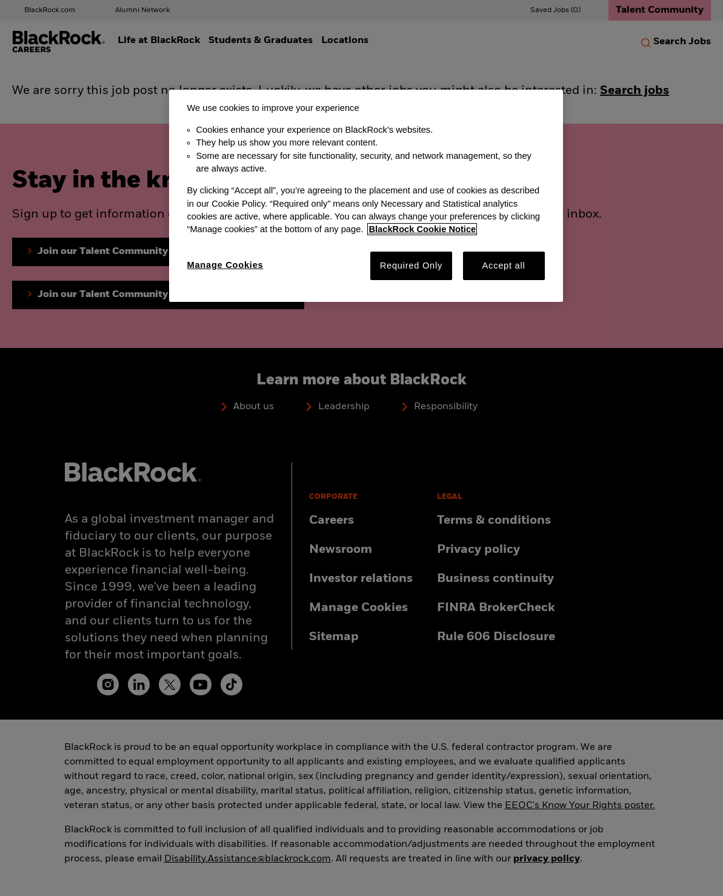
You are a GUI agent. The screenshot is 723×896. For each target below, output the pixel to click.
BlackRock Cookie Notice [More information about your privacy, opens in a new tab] (422, 229)
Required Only (411, 265)
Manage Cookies (225, 265)
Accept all (503, 265)
